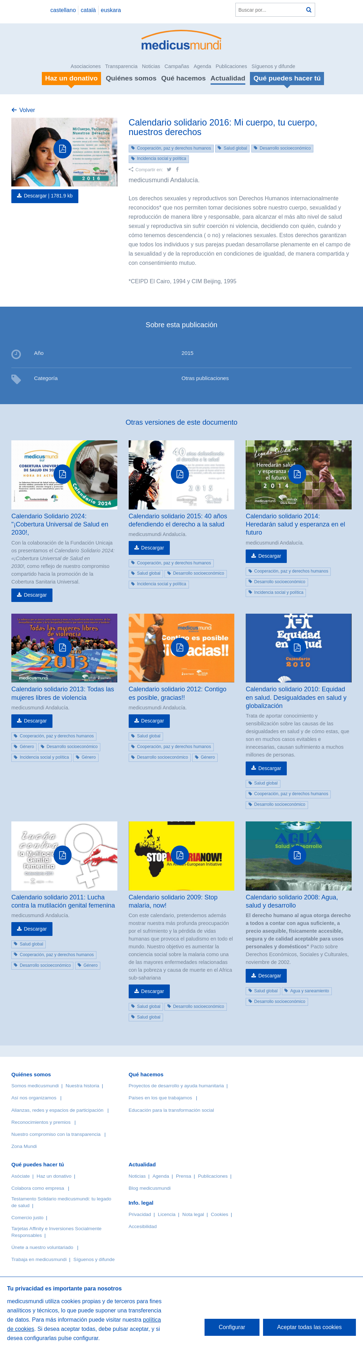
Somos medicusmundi (35, 1085)
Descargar (35, 595)
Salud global (235, 148)
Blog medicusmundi (150, 1188)
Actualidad (228, 78)
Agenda (202, 66)
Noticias (151, 66)
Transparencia (121, 66)
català (88, 10)
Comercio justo (27, 1217)
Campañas (176, 66)
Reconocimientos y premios (41, 1122)
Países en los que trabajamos (160, 1097)
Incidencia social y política (161, 158)
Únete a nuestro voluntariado (42, 1247)
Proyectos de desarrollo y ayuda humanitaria (176, 1085)
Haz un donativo (54, 1176)
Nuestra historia (82, 1085)
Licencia (166, 1214)
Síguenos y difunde (273, 66)
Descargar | (48, 196)
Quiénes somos (131, 78)
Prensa (183, 1176)
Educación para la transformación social (171, 1110)
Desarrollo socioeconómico (285, 148)
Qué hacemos (183, 78)
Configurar (232, 1327)
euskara (111, 10)
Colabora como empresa (37, 1188)
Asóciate (20, 1176)
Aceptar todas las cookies (309, 1327)
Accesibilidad (143, 1226)
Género (27, 746)
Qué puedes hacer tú (37, 1164)
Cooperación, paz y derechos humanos (174, 148)
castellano (63, 10)
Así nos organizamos (33, 1097)
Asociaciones (86, 66)
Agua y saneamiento (309, 990)
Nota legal (193, 1214)
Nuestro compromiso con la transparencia (56, 1134)
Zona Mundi (24, 1146)
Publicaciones (231, 66)
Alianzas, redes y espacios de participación (57, 1110)
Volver (27, 110)
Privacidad (140, 1214)
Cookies (219, 1214)
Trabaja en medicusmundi (39, 1259)
